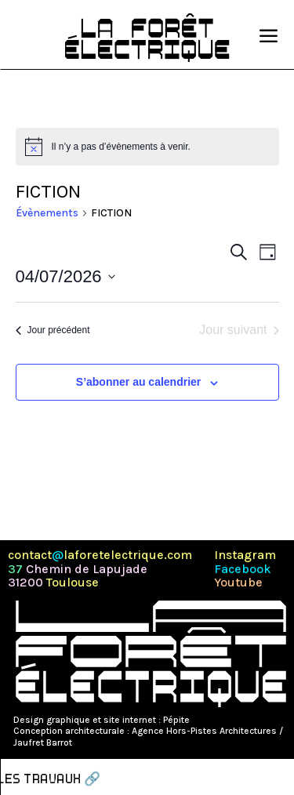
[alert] (147, 146)
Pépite (176, 719)
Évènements (47, 213)
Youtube (238, 582)
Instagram (245, 555)
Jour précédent (53, 330)
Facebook (242, 569)
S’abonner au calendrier (138, 382)
